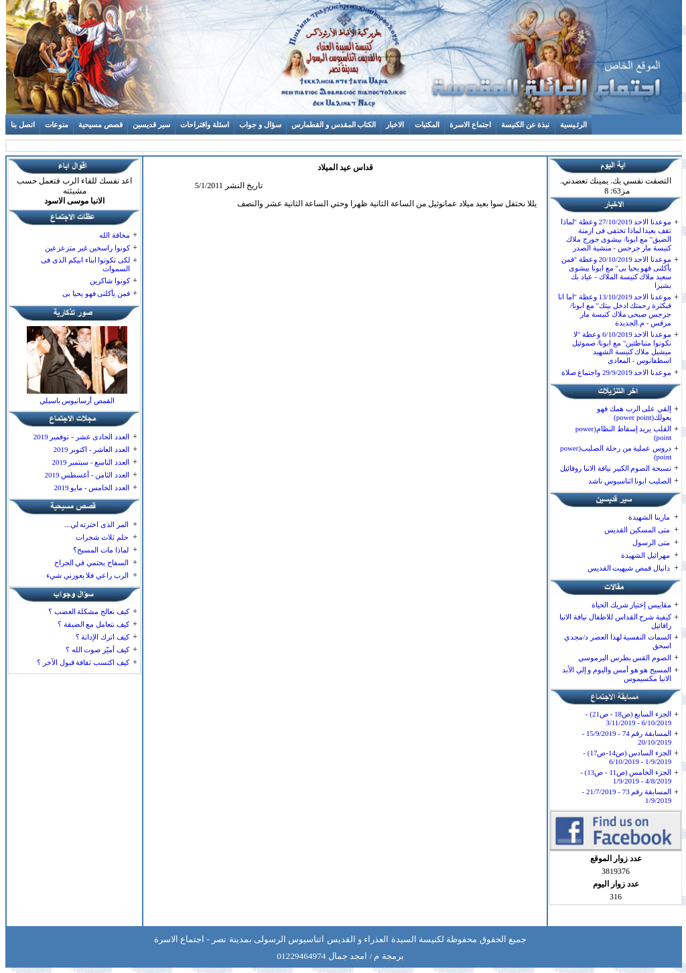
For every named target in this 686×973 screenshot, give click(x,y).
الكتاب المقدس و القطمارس (333, 125)
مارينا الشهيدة (649, 517)
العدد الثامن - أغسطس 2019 (86, 475)
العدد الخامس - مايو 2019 (91, 487)
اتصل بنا (23, 125)
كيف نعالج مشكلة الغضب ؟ (88, 611)
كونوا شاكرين (110, 281)
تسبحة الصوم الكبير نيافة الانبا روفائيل (615, 468)
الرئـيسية (573, 125)
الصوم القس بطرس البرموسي (624, 658)
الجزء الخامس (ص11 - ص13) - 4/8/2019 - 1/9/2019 (625, 776)
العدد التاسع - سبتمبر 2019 (90, 462)
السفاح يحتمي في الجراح (91, 562)
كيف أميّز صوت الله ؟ (97, 650)
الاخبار (395, 125)
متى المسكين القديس (637, 530)
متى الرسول (651, 542)
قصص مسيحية (100, 125)
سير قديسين (151, 125)
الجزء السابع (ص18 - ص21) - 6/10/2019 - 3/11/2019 (628, 718)
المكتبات (427, 125)
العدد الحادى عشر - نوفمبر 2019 (81, 437)
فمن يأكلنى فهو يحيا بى (96, 293)
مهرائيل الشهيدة (645, 555)
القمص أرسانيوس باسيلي (77, 400)
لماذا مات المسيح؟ (101, 550)
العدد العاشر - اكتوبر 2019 (91, 449)
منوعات (56, 125)
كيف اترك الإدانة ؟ (102, 637)
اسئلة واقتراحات (204, 125)
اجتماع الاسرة (470, 125)
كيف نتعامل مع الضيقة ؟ (93, 624)
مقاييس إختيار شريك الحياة (631, 605)
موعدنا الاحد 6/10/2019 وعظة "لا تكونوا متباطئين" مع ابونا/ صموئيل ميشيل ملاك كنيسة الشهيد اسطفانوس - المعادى (622, 347)
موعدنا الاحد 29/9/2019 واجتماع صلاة (616, 372)
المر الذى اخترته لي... (96, 524)
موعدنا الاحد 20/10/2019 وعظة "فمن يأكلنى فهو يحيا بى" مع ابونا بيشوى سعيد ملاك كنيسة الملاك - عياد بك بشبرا (616, 272)
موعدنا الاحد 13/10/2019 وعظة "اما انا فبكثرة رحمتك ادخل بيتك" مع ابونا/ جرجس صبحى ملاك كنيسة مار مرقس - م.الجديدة (614, 310)
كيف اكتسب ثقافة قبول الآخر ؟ (83, 662)
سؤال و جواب (260, 125)
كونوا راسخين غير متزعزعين (87, 248)
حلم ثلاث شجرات (102, 537)
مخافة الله (114, 235)
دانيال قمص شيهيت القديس (629, 568)
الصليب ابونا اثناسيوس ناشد (629, 481)
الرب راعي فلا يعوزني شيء (87, 575)
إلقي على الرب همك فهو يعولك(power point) (634, 412)
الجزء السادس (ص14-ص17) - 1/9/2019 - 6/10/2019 (627, 757)
